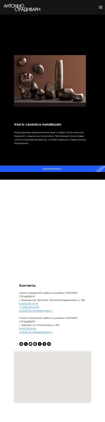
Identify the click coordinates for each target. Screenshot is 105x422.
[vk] (40, 344)
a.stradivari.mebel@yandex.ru (35, 310)
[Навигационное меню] (100, 7)
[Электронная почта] (21, 344)
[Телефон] (26, 344)
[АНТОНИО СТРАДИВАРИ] (49, 344)
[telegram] (44, 344)
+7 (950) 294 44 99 (29, 307)
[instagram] (35, 344)
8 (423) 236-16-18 (28, 303)
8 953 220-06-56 (27, 328)
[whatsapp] (30, 344)
